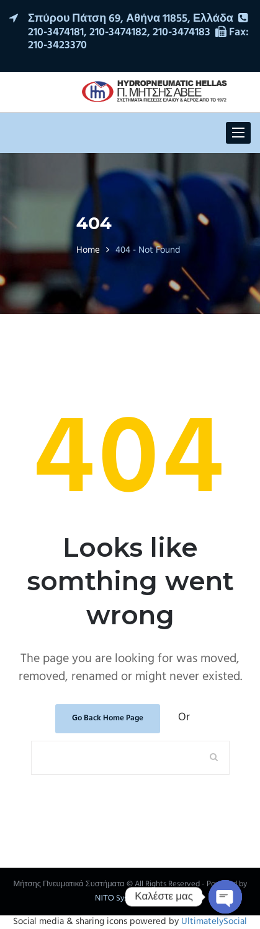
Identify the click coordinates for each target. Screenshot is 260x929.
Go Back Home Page (107, 718)
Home (88, 250)
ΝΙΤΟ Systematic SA (130, 898)
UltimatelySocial (214, 921)
